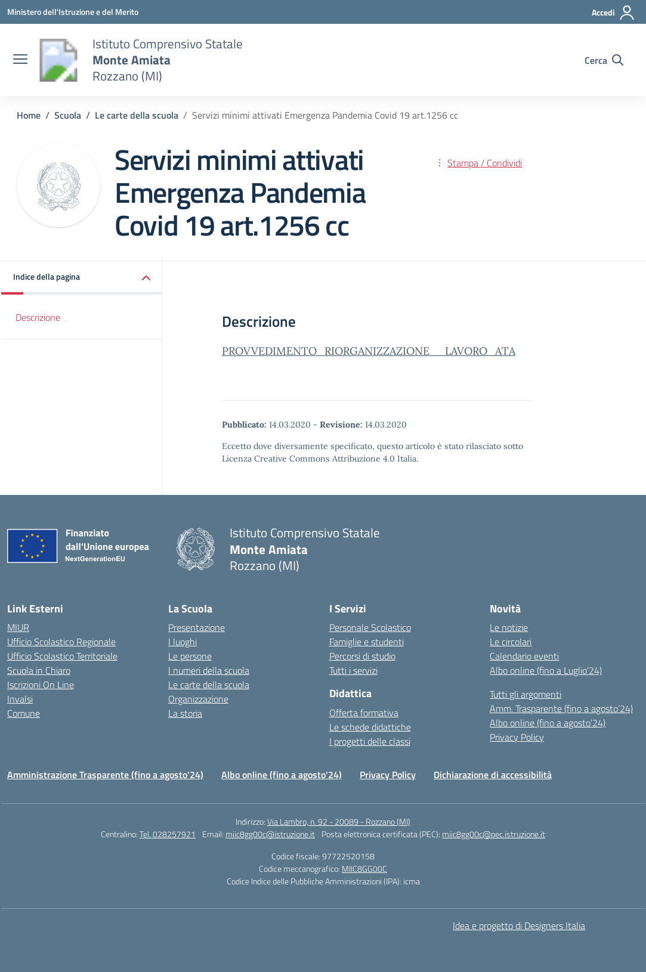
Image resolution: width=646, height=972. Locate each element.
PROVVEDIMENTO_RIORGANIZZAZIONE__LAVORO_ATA (368, 351)
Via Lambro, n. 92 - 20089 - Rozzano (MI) (338, 821)
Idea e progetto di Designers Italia (519, 925)
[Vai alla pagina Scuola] (67, 115)
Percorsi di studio (362, 656)
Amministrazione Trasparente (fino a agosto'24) (105, 774)
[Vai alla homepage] (58, 60)
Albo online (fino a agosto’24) (547, 723)
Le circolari (510, 641)
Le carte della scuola (208, 684)
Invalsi (20, 699)
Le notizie (509, 627)
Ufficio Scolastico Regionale (61, 641)
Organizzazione (198, 699)
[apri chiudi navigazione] (20, 60)
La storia (185, 713)
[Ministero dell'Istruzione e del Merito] (72, 11)
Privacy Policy (517, 737)
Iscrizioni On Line (40, 684)
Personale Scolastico (370, 627)
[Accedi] (613, 12)
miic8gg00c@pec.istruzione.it (493, 834)
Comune (23, 713)
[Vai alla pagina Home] (29, 115)
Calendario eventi (524, 656)
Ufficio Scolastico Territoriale (62, 656)
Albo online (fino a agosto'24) (281, 774)
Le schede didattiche (370, 727)
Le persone (190, 656)
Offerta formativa (363, 712)
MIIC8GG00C (364, 868)
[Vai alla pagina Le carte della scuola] (136, 115)
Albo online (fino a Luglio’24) (546, 670)
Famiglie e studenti (366, 641)
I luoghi (182, 641)
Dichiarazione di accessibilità (493, 774)
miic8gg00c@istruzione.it (270, 834)
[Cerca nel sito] (604, 60)
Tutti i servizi (353, 670)
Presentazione (196, 627)
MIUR (18, 627)
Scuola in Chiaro (38, 670)
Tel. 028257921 (168, 834)
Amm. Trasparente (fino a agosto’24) (561, 708)
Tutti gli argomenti (525, 694)
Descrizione (38, 317)
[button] (81, 277)
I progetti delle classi (369, 741)
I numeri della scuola (208, 670)
